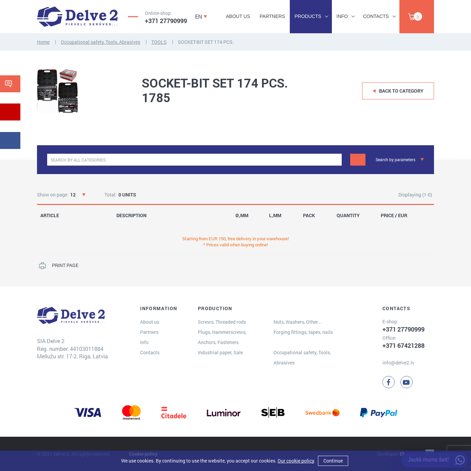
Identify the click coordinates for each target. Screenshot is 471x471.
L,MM (275, 215)
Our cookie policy (296, 460)
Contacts (376, 16)
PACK (309, 215)
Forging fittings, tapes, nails (303, 332)
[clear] (336, 160)
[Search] (357, 160)
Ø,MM (242, 215)
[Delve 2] (77, 16)
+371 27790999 (166, 21)
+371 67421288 (403, 345)
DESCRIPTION (131, 215)
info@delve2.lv (398, 362)
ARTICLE (49, 215)
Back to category (401, 91)
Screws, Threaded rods (222, 322)
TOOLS (159, 42)
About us (238, 16)
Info (342, 16)
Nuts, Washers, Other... (298, 322)
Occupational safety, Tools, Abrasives (100, 42)
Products (308, 16)
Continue (333, 460)
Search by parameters (395, 159)
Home (43, 42)
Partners (272, 16)
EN (198, 16)
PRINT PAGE (65, 265)
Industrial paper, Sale (220, 352)
